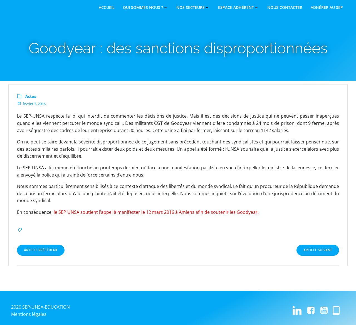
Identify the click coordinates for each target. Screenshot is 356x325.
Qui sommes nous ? (145, 7)
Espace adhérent (238, 7)
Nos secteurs (193, 7)
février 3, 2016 (31, 103)
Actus (30, 96)
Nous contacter (284, 7)
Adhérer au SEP (327, 7)
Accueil (107, 7)
